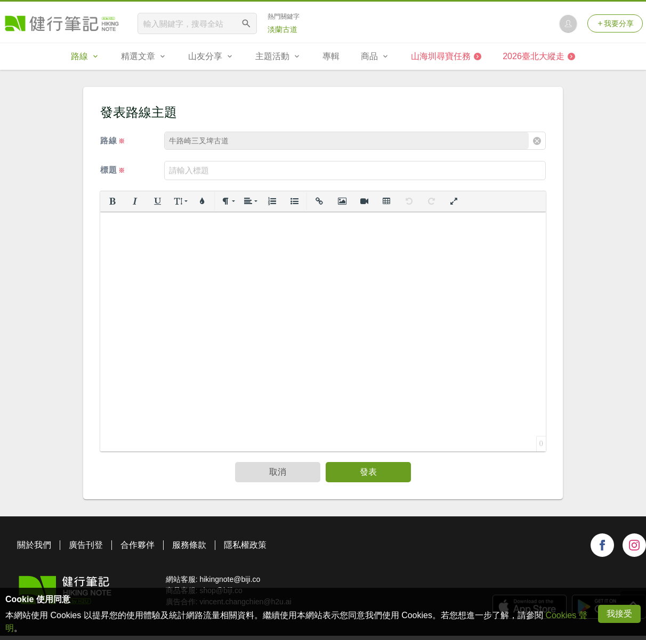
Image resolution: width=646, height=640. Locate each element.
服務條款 (189, 544)
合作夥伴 (137, 544)
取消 (277, 471)
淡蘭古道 (282, 29)
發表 (368, 471)
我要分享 (615, 23)
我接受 (619, 613)
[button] (112, 201)
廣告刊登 (86, 544)
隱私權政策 (245, 544)
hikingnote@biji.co (229, 579)
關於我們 (34, 544)
